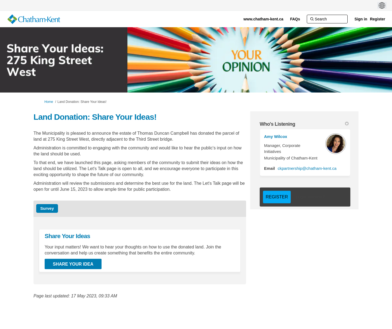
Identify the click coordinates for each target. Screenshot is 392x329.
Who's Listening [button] (304, 124)
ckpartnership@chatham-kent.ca (307, 168)
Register (377, 19)
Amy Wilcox (275, 136)
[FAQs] (295, 19)
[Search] (327, 19)
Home (48, 102)
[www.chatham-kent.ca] (263, 19)
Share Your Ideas (67, 236)
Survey (47, 208)
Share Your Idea (73, 264)
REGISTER (277, 197)
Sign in (360, 19)
